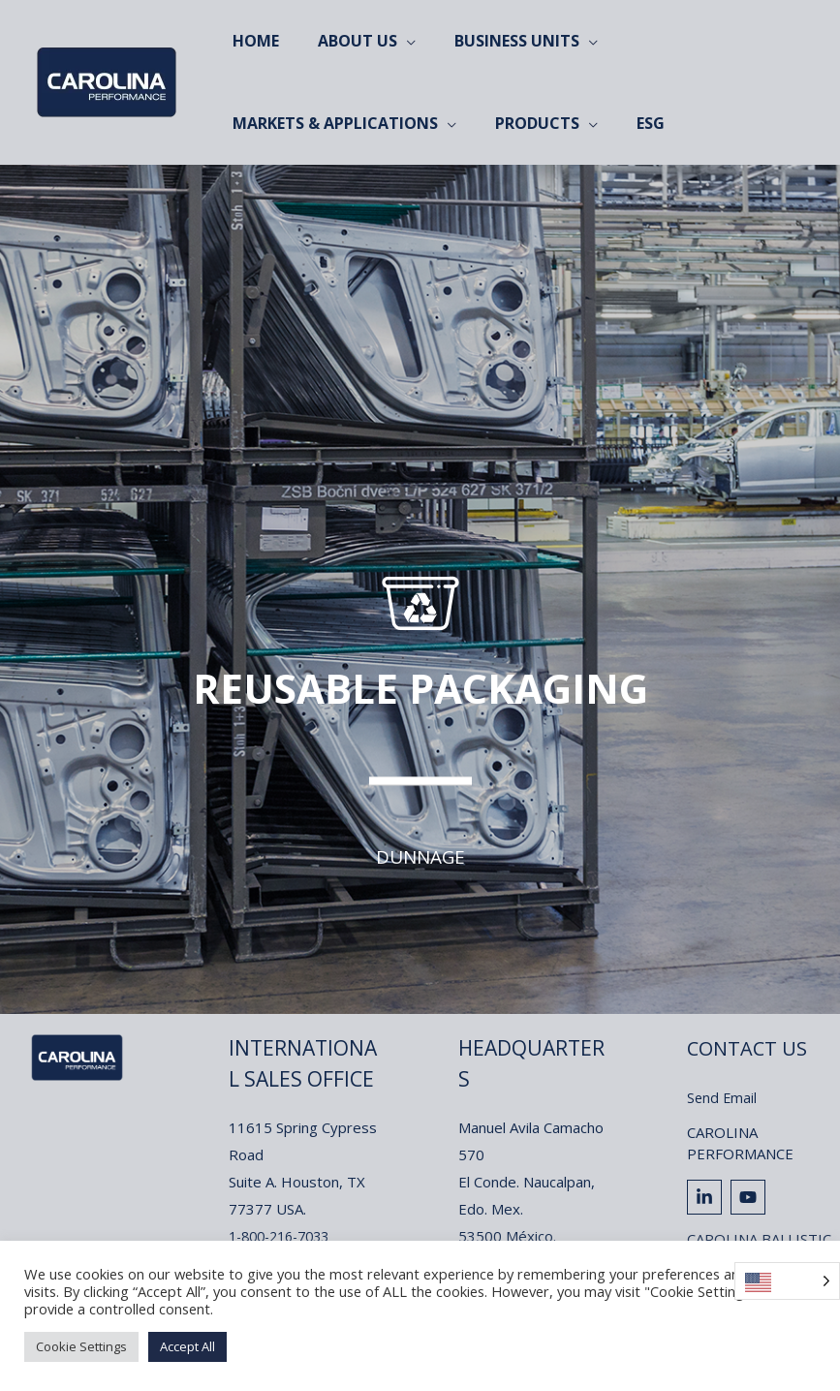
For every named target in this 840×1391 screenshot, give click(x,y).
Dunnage (420, 856)
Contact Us (750, 1047)
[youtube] (750, 1197)
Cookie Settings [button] (81, 1346)
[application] (395, 41)
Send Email (723, 1097)
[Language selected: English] (787, 1281)
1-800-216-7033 (285, 1236)
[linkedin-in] (707, 1197)
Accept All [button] (187, 1346)
